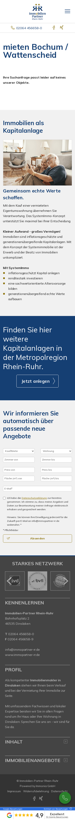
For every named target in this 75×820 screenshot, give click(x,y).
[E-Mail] (37, 488)
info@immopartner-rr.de (22, 650)
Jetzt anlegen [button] (35, 381)
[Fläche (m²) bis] (56, 478)
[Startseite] (37, 11)
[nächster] (65, 581)
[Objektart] (56, 451)
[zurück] (9, 581)
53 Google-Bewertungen (57, 817)
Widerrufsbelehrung (36, 791)
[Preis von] (19, 470)
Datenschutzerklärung (34, 497)
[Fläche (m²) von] (19, 478)
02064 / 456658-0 (65, 798)
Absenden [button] (37, 538)
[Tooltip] (70, 809)
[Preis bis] (56, 470)
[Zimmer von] (19, 459)
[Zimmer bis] (56, 459)
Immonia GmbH (45, 786)
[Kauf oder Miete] (19, 451)
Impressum (14, 791)
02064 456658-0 (29, 28)
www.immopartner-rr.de (22, 655)
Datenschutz (59, 791)
